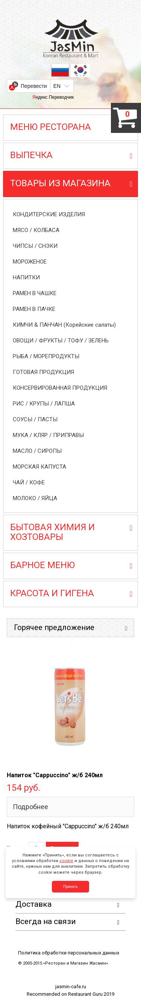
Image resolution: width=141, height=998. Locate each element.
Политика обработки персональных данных (68, 953)
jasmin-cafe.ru (70, 986)
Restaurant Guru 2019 (91, 994)
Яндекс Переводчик (53, 97)
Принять (70, 887)
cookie (66, 860)
